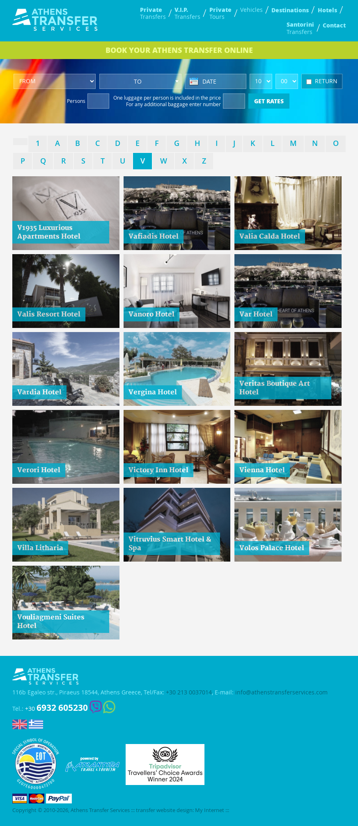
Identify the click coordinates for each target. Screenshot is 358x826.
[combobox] (140, 81)
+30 (56, 707)
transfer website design (164, 810)
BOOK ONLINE (179, 50)
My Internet (209, 810)
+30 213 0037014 (189, 692)
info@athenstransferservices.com (281, 692)
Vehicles (251, 10)
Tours (220, 13)
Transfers (153, 13)
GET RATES (269, 101)
